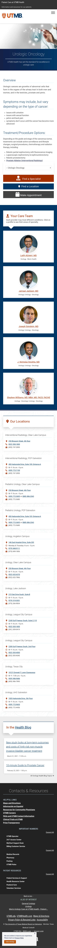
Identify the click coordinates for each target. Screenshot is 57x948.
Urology (28, 906)
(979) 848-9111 (14, 548)
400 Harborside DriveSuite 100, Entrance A (25, 464)
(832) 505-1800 (14, 627)
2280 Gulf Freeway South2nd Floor (22, 646)
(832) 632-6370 (14, 575)
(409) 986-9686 (14, 679)
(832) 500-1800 (14, 444)
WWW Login (27, 931)
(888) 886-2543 (28, 496)
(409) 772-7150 (14, 470)
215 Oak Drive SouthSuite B (19, 594)
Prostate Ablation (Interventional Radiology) (24, 161)
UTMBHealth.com (24, 916)
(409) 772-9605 (14, 705)
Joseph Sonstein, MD (28, 326)
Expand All (50, 832)
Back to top (28, 896)
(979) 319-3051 (14, 601)
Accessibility (42, 919)
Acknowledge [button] (10, 942)
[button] (53, 12)
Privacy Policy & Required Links (22, 919)
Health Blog (23, 727)
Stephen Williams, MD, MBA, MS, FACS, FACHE (28, 397)
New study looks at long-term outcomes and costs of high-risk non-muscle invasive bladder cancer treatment (27, 746)
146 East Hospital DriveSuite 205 (21, 542)
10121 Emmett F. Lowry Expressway (22, 673)
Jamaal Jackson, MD (28, 291)
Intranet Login (39, 931)
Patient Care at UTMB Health (13, 2)
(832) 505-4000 (14, 653)
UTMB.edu (11, 916)
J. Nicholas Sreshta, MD (28, 362)
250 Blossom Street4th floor (19, 441)
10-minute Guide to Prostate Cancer (25, 765)
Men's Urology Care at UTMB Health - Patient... (28, 909)
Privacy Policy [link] (19, 938)
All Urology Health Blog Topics (42, 776)
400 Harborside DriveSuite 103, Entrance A (25, 516)
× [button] (35, 934)
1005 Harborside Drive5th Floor (21, 698)
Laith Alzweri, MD (28, 255)
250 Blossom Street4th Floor (20, 490)
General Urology (28, 904)
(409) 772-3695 (14, 496)
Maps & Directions (41, 916)
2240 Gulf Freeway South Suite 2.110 (23, 620)
